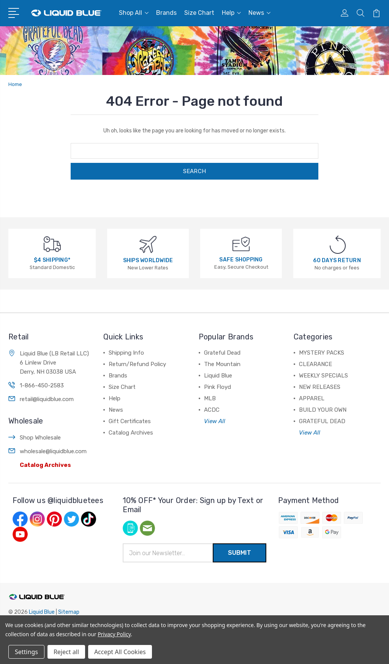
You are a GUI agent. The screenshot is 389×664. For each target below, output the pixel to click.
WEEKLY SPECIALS (323, 375)
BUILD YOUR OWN (322, 409)
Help (231, 12)
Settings (26, 652)
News (259, 12)
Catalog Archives (45, 465)
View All (214, 421)
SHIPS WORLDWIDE (148, 260)
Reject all (66, 652)
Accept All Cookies (120, 652)
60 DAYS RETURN (337, 260)
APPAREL (311, 398)
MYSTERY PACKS (321, 352)
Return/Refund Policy (137, 364)
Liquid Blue (218, 375)
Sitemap (68, 612)
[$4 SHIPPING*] (52, 243)
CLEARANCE (315, 364)
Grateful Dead (222, 352)
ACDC (212, 409)
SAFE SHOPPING (240, 259)
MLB (210, 398)
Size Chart (199, 12)
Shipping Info (126, 352)
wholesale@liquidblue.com (53, 451)
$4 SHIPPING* (52, 260)
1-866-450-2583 (42, 385)
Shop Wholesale (40, 437)
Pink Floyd (217, 387)
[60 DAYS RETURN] (338, 244)
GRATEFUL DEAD (322, 421)
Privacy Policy (114, 634)
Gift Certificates (130, 421)
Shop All (134, 12)
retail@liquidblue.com (47, 399)
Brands (166, 12)
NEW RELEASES (319, 387)
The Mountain (222, 364)
